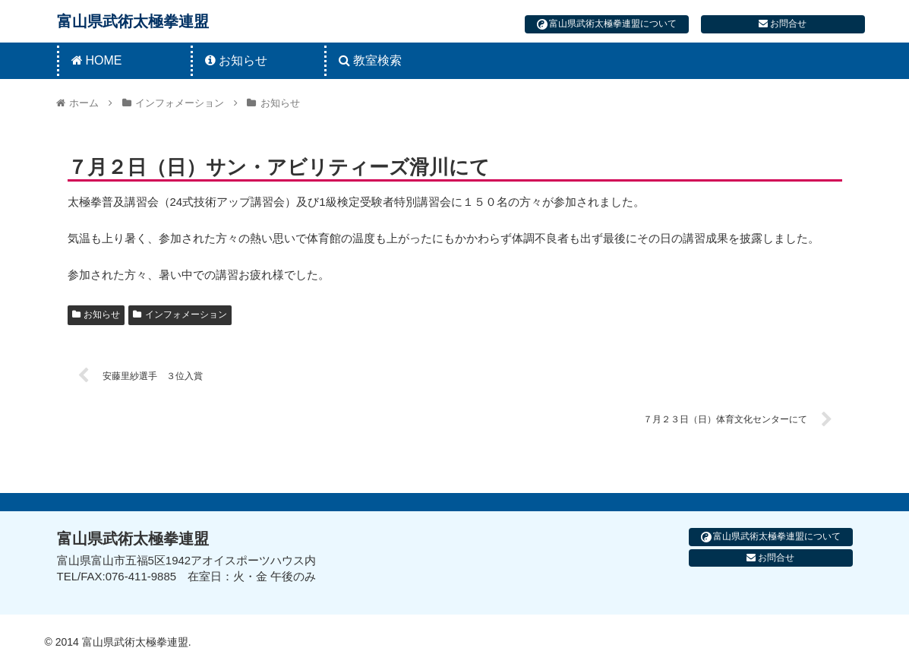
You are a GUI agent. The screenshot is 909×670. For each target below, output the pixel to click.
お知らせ (96, 314)
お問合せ (782, 23)
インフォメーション (180, 314)
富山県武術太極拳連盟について (607, 24)
